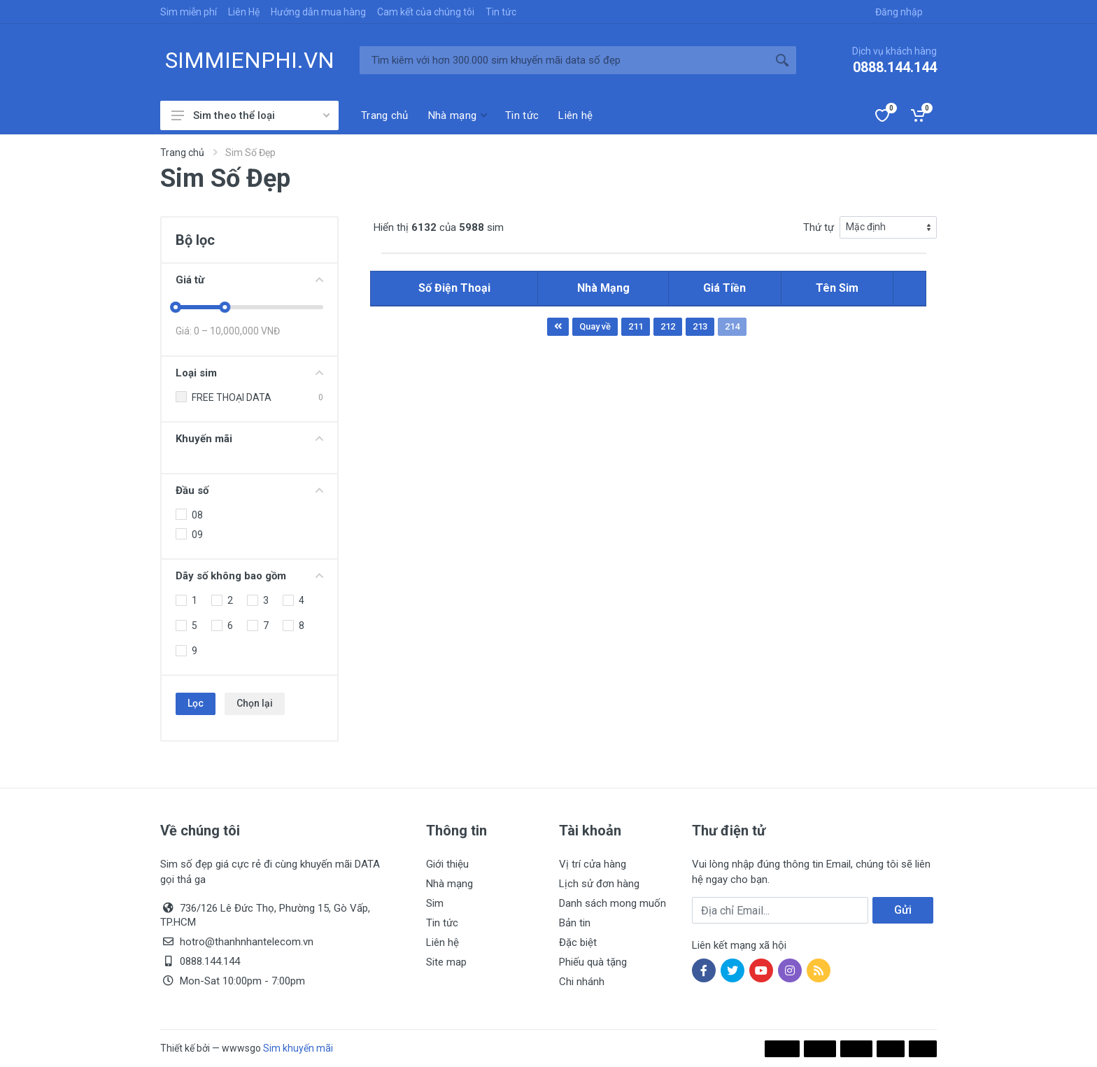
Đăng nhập (899, 11)
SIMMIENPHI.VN (249, 60)
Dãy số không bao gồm (249, 576)
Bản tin (574, 923)
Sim (435, 903)
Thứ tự (818, 227)
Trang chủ (182, 152)
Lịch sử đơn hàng (599, 883)
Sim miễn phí (188, 12)
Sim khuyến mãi (298, 1048)
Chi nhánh (581, 981)
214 (732, 326)
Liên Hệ (244, 12)
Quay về (595, 326)
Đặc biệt (578, 942)
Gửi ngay (902, 913)
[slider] (175, 307)
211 (635, 326)
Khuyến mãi (249, 438)
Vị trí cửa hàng (592, 864)
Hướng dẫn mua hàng (318, 12)
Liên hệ (442, 942)
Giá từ (249, 280)
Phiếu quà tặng (593, 962)
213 (700, 326)
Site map (446, 962)
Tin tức (501, 12)
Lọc (195, 703)
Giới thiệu (447, 864)
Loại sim (249, 373)
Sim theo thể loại (250, 115)
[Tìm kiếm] (564, 60)
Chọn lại (254, 703)
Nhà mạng (449, 883)
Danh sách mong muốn (612, 903)
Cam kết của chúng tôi (425, 12)
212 (667, 326)
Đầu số (249, 490)
